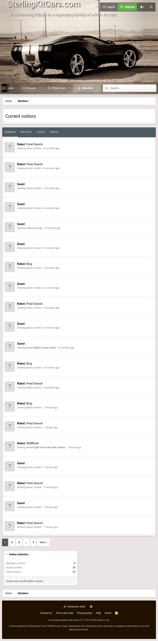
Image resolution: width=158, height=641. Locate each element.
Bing (29, 264)
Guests (41, 131)
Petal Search (34, 144)
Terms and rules (64, 613)
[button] (40, 88)
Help (98, 613)
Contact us (46, 613)
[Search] (151, 7)
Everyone (10, 131)
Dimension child (74, 606)
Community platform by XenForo (79, 620)
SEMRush (32, 443)
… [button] (26, 542)
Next (42, 542)
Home (108, 613)
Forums (31, 88)
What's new (59, 88)
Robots (54, 131)
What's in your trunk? (45, 347)
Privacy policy (84, 613)
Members (87, 88)
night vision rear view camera (49, 447)
